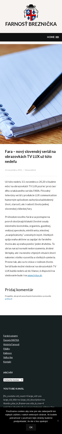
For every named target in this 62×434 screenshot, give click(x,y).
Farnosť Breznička (31, 24)
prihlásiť (8, 299)
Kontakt (7, 361)
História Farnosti (11, 344)
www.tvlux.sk (34, 275)
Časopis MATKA (11, 340)
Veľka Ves (8, 357)
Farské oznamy (10, 335)
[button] (52, 37)
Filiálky (6, 348)
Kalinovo (7, 353)
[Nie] (58, 420)
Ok (31, 427)
